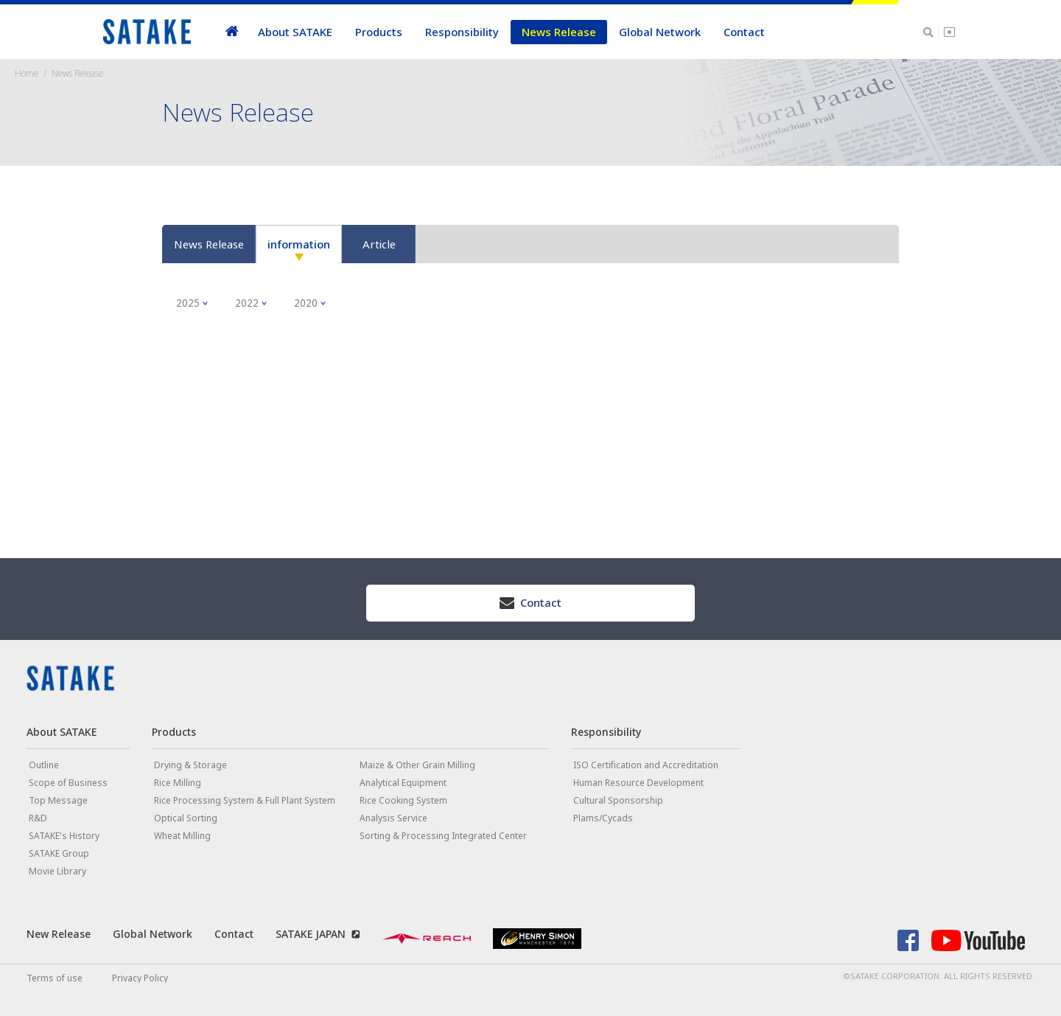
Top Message (58, 800)
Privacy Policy (140, 978)
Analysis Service (393, 818)
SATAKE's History (64, 835)
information (298, 244)
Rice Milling (177, 782)
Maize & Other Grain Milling (417, 765)
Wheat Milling (182, 835)
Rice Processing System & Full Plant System (244, 800)
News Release (559, 31)
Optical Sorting (185, 818)
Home (26, 73)
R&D (38, 818)
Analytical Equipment (403, 782)
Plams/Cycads (603, 818)
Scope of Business (68, 782)
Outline (44, 765)
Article (379, 244)
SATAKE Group (59, 853)
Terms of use (55, 978)
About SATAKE (295, 31)
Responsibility (462, 31)
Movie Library (57, 871)
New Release (59, 933)
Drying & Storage (190, 765)
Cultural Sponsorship (618, 800)
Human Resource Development (638, 782)
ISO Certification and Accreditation (645, 765)
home (232, 32)
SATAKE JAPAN (311, 933)
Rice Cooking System (403, 800)
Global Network (660, 31)
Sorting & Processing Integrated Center (443, 835)
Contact (744, 31)
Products (378, 31)
